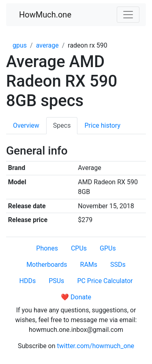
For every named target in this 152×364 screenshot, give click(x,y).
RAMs (89, 264)
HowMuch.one (45, 15)
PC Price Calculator (105, 281)
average (47, 45)
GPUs (108, 248)
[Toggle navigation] (128, 15)
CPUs (79, 248)
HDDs (27, 281)
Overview (26, 125)
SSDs (118, 264)
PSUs (56, 281)
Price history (102, 125)
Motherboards (46, 264)
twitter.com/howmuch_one (96, 346)
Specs (62, 125)
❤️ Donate (76, 297)
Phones (47, 248)
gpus (20, 45)
